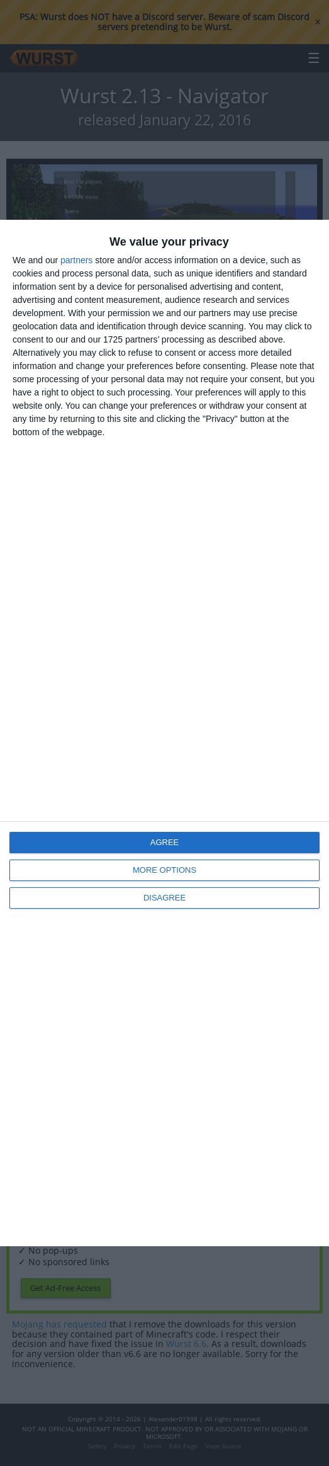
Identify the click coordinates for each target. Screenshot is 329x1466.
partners (76, 260)
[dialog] (164, 733)
